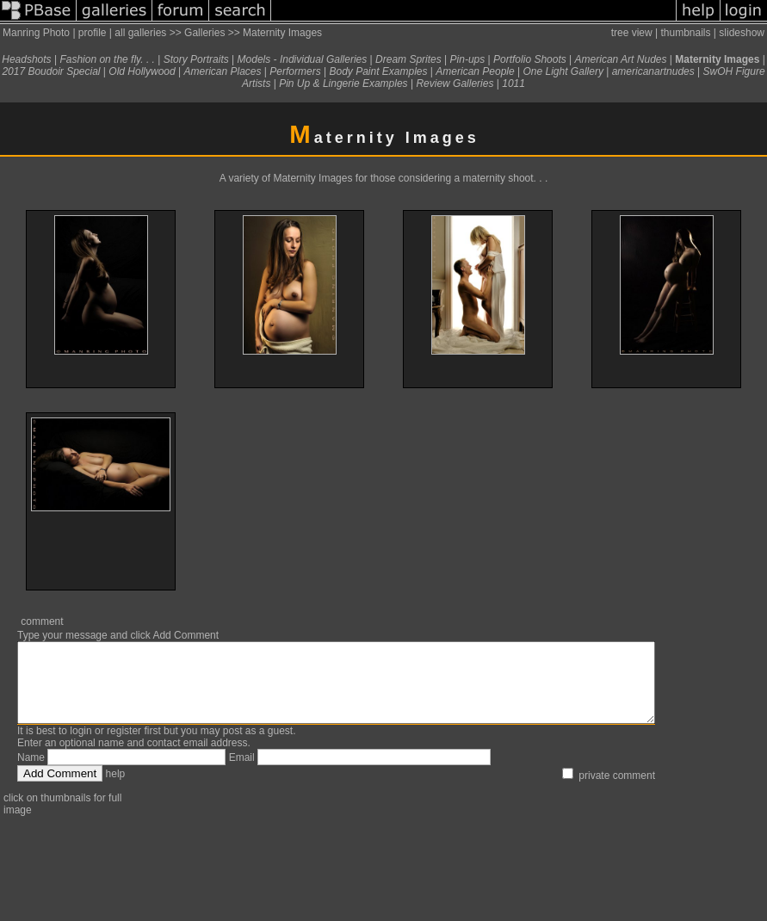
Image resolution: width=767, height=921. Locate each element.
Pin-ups (468, 59)
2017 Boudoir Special (51, 71)
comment (42, 621)
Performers (294, 71)
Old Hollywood (141, 71)
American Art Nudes (621, 59)
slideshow (741, 33)
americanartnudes (653, 71)
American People (475, 71)
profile (92, 33)
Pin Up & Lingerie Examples (343, 83)
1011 (513, 83)
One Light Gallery (563, 71)
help (116, 789)
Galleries (204, 33)
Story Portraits (196, 59)
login (80, 746)
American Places (222, 71)
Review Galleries (454, 83)
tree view (632, 33)
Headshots (26, 59)
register (124, 746)
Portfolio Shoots (529, 59)
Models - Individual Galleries (303, 59)
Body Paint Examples (378, 71)
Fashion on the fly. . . (107, 59)
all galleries (140, 33)
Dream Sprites (408, 59)
